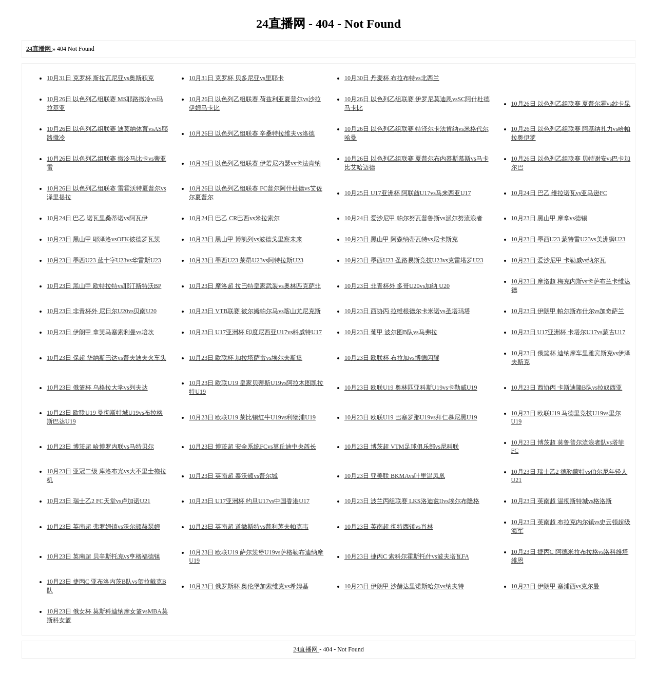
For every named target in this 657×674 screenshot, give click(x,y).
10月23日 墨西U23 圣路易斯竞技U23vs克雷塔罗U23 (414, 260)
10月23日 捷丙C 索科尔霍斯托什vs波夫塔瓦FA (406, 556)
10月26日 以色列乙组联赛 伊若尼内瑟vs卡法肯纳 (255, 163)
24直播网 (306, 649)
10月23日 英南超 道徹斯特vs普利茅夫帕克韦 (248, 526)
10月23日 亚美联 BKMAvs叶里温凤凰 (394, 475)
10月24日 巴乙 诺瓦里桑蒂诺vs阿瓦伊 (97, 218)
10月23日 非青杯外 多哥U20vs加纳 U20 (397, 286)
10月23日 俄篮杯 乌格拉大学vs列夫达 (97, 387)
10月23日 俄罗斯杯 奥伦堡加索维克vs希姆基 (248, 586)
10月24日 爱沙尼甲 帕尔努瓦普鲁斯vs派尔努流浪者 (413, 218)
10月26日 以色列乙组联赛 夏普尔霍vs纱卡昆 (571, 103)
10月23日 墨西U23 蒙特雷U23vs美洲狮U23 (568, 239)
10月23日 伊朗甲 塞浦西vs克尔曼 (555, 586)
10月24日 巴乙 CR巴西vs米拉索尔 (234, 218)
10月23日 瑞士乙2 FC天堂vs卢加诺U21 (98, 501)
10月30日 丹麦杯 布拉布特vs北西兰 (391, 78)
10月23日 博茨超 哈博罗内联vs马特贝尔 (100, 446)
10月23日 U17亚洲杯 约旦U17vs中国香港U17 (249, 501)
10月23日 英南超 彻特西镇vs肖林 (388, 526)
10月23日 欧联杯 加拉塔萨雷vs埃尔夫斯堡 (245, 357)
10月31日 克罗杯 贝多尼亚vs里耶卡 (236, 78)
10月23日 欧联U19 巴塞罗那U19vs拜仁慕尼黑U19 (410, 417)
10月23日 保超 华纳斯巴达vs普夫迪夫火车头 (106, 357)
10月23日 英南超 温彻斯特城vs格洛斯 (561, 501)
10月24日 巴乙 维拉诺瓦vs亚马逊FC (559, 193)
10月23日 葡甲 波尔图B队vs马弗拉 (390, 332)
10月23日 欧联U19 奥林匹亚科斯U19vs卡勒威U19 (410, 387)
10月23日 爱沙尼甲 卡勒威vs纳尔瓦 (558, 260)
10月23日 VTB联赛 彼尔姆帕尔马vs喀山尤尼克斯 (255, 311)
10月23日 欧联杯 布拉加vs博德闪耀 (391, 357)
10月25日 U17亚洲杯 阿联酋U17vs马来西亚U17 (407, 193)
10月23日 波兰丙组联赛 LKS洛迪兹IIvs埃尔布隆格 (411, 501)
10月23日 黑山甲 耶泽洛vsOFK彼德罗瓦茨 (103, 239)
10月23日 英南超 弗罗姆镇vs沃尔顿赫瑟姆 (103, 526)
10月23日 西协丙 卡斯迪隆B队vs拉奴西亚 (567, 387)
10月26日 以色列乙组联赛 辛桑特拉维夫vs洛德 (252, 133)
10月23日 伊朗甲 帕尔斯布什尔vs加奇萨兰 (568, 311)
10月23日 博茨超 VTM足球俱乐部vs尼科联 (401, 446)
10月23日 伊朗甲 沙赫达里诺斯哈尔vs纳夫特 (404, 586)
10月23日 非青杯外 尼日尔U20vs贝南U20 (102, 311)
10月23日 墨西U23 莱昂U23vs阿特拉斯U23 (246, 260)
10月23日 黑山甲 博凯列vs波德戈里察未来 (245, 239)
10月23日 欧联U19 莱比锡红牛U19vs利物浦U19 (252, 417)
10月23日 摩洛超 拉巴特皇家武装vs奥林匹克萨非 (255, 286)
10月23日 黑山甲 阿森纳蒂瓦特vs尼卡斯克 (401, 239)
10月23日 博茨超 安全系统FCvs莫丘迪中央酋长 (252, 446)
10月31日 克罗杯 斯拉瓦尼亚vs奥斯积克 (100, 78)
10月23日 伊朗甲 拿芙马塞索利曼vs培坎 (100, 332)
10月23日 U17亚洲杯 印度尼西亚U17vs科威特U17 (255, 332)
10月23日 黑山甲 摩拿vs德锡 (549, 218)
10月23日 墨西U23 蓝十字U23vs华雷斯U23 (104, 260)
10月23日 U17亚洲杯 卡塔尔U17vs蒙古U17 (568, 332)
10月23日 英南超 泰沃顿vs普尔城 (233, 475)
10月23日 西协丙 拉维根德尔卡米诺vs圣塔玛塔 (407, 311)
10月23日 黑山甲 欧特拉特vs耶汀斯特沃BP (104, 286)
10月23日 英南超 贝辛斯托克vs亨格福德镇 (103, 556)
